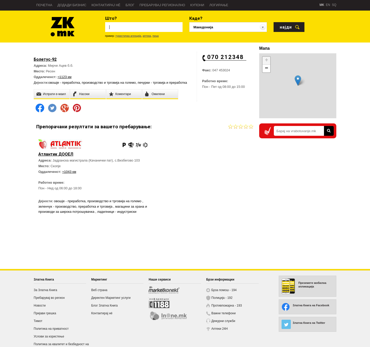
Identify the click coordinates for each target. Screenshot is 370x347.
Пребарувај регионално (162, 5)
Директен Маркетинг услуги (111, 298)
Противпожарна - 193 (226, 305)
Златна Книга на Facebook (311, 305)
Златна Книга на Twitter (309, 322)
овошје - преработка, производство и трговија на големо (92, 82)
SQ (334, 5)
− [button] (266, 68)
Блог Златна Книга (104, 305)
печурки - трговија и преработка (162, 82)
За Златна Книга (45, 290)
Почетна (44, 5)
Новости (40, 305)
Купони (197, 5)
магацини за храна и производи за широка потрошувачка (84, 218)
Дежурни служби (223, 321)
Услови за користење (49, 336)
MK (322, 5)
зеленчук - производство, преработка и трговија (90, 213)
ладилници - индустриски (58, 223)
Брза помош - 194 (224, 290)
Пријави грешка (45, 313)
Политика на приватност (51, 329)
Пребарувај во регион (49, 298)
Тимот (38, 321)
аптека (147, 36)
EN (328, 5)
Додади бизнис (72, 5)
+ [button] (266, 60)
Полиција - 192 (221, 298)
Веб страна (99, 290)
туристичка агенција (128, 36)
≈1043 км (70, 178)
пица (155, 36)
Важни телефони (223, 313)
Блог (129, 5)
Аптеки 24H (219, 329)
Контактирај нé (106, 5)
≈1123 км (64, 77)
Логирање (218, 5)
